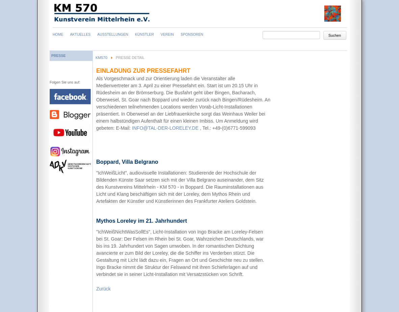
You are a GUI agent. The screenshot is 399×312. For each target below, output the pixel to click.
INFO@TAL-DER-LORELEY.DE (165, 128)
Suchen (334, 35)
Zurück (103, 288)
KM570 (101, 58)
